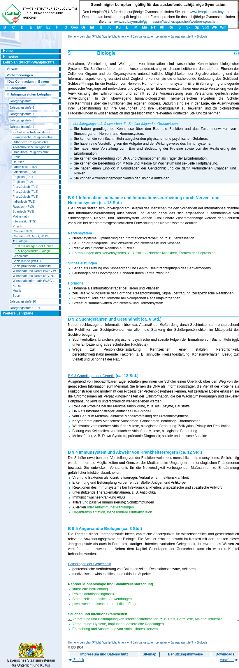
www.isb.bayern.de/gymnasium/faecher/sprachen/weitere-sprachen (166, 22)
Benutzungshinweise (185, 654)
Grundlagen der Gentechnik (89, 564)
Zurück (76, 660)
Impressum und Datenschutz (104, 654)
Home (72, 36)
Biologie (202, 36)
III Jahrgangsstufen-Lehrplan (148, 36)
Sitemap (150, 654)
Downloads (225, 654)
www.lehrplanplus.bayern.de (211, 12)
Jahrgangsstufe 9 (182, 36)
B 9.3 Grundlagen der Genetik (91, 376)
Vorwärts (229, 660)
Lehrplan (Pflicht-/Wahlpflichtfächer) (103, 36)
